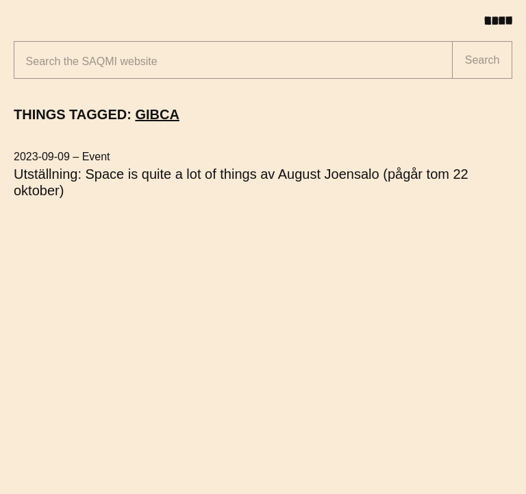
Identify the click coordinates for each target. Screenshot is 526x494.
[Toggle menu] (503, 20)
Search (482, 60)
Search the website (92, 61)
